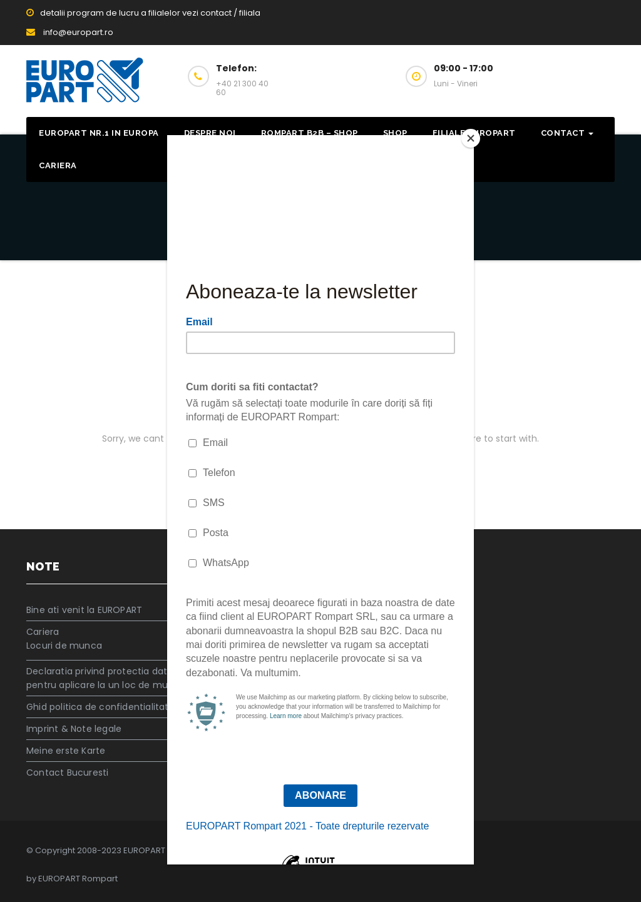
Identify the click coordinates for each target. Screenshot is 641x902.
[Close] (470, 138)
